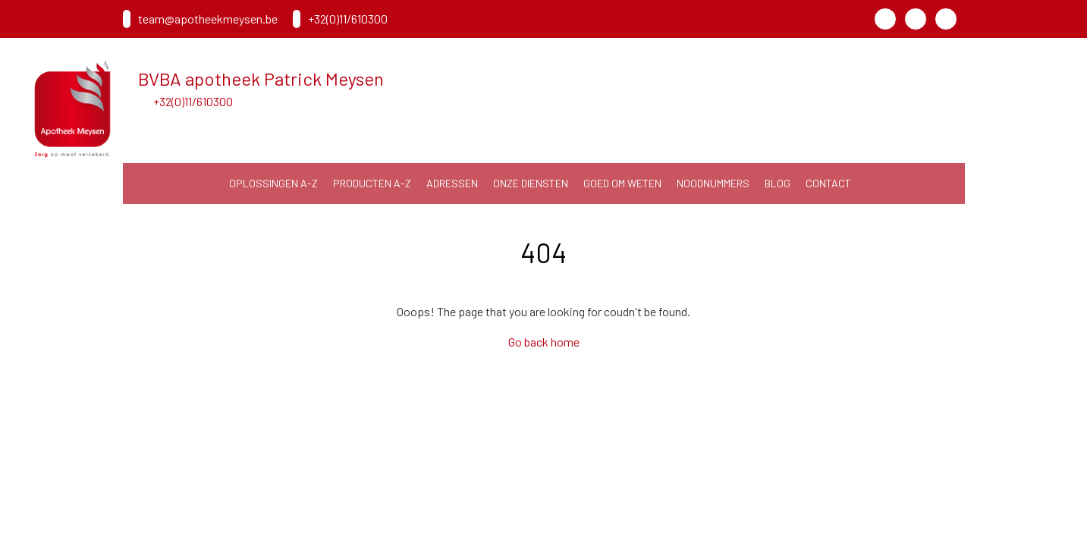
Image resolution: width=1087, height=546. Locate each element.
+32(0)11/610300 (193, 101)
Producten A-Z (372, 183)
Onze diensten (530, 183)
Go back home (544, 341)
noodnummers (713, 183)
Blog (777, 183)
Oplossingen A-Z (273, 183)
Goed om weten (622, 183)
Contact (828, 183)
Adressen (452, 183)
